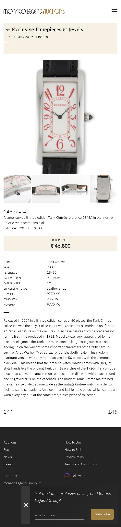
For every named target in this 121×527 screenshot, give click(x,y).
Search (9, 464)
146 (112, 411)
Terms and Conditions (81, 464)
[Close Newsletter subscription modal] (25, 505)
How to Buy (73, 442)
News (8, 457)
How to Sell (73, 449)
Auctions (10, 442)
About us (10, 476)
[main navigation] (114, 12)
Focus (8, 449)
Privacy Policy (74, 457)
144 (8, 411)
